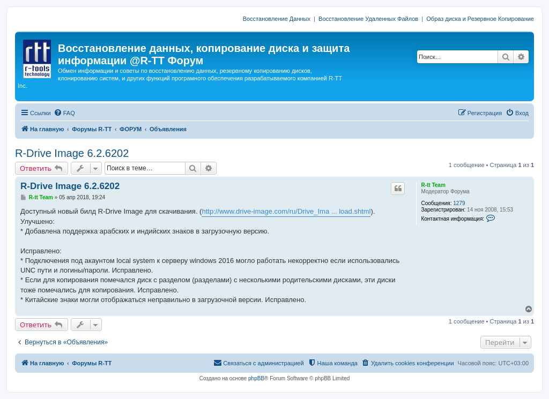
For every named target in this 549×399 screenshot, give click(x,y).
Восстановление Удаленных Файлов (368, 19)
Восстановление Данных (276, 19)
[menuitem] (64, 113)
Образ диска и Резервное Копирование (480, 19)
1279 (459, 203)
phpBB (256, 378)
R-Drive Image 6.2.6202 (72, 153)
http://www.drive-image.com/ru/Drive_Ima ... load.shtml (286, 211)
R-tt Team (433, 185)
